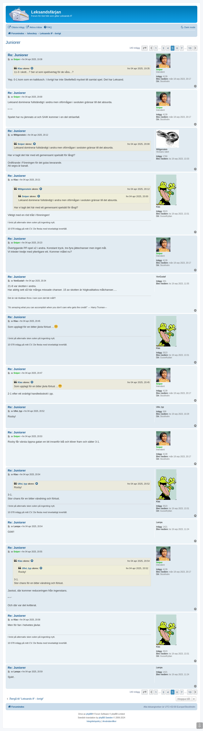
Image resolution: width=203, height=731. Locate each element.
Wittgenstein (24, 189)
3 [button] (163, 48)
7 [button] (181, 48)
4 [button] (168, 48)
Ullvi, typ (22, 484)
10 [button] (189, 48)
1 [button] (156, 48)
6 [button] (177, 48)
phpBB (89, 714)
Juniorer (13, 42)
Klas (20, 68)
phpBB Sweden (106, 718)
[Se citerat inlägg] (32, 68)
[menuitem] (16, 27)
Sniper (21, 144)
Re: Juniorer (18, 55)
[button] (145, 48)
